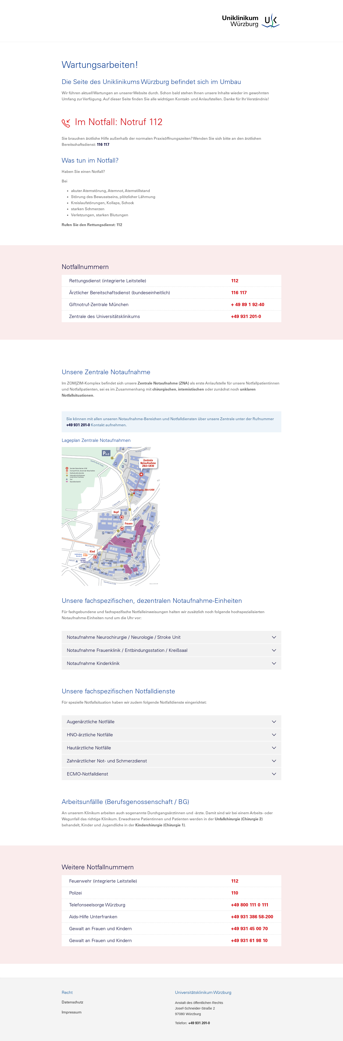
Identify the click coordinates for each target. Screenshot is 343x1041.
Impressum (72, 1012)
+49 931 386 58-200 (252, 916)
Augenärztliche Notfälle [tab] (171, 722)
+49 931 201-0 (246, 316)
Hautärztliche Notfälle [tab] (171, 748)
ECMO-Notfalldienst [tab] (171, 774)
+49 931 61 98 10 (249, 940)
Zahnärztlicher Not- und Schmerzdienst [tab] (171, 761)
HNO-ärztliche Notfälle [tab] (171, 735)
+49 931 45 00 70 (249, 928)
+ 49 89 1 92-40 (247, 304)
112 (234, 280)
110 (234, 893)
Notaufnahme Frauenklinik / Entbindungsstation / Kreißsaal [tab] (171, 650)
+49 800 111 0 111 (249, 905)
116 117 (103, 144)
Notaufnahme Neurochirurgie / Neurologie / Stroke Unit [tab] (171, 637)
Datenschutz (72, 1002)
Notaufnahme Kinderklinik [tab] (171, 663)
